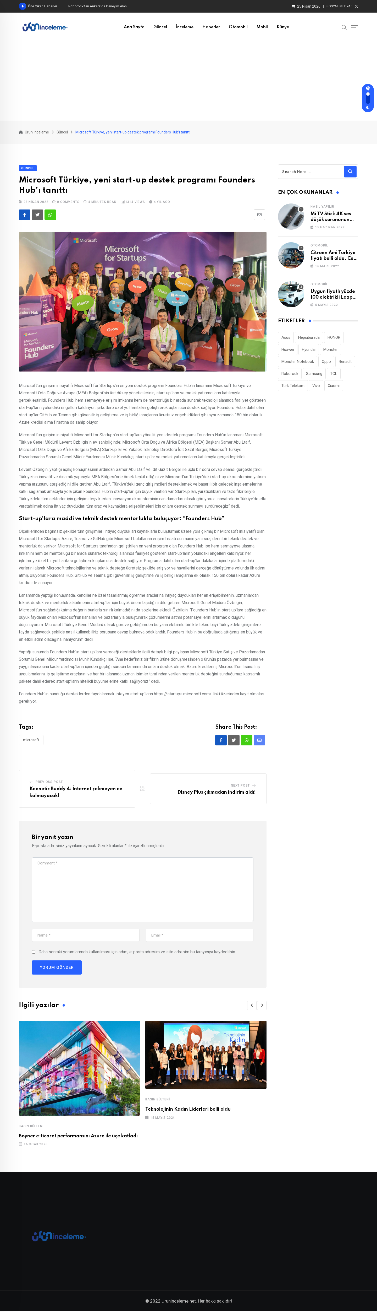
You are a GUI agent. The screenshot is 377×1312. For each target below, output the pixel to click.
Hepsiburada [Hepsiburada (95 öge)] (309, 337)
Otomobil (238, 27)
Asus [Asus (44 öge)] (285, 337)
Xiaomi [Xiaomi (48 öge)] (334, 386)
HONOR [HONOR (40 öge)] (334, 337)
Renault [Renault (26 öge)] (345, 361)
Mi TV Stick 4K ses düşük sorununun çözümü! (331, 220)
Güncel (160, 27)
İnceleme (184, 27)
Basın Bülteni (31, 1126)
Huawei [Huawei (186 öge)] (287, 349)
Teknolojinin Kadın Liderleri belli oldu (188, 1109)
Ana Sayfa (134, 27)
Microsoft (31, 740)
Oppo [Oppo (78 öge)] (326, 361)
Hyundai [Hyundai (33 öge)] (308, 349)
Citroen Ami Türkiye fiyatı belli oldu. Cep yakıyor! (333, 259)
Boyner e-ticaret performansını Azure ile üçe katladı (78, 1136)
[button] (252, 1005)
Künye (283, 27)
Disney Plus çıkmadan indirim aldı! (217, 793)
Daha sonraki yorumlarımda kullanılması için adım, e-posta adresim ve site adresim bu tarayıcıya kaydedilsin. (137, 952)
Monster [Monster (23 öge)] (330, 349)
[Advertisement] (188, 81)
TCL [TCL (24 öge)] (333, 374)
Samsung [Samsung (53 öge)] (314, 374)
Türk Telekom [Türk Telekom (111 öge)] (292, 386)
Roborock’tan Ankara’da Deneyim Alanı (97, 6)
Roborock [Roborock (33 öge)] (289, 374)
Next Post (240, 786)
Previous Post (49, 782)
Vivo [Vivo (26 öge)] (316, 386)
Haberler (211, 27)
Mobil (262, 27)
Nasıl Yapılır (322, 207)
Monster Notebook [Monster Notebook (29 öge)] (297, 361)
